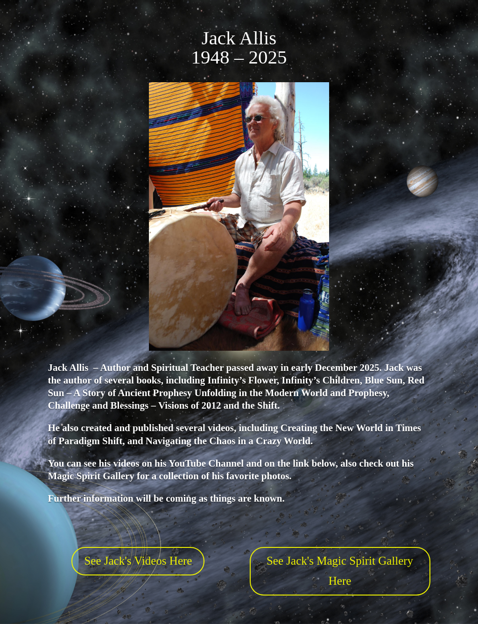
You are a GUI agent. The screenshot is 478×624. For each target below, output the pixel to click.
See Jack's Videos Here (138, 560)
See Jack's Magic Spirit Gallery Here (340, 570)
